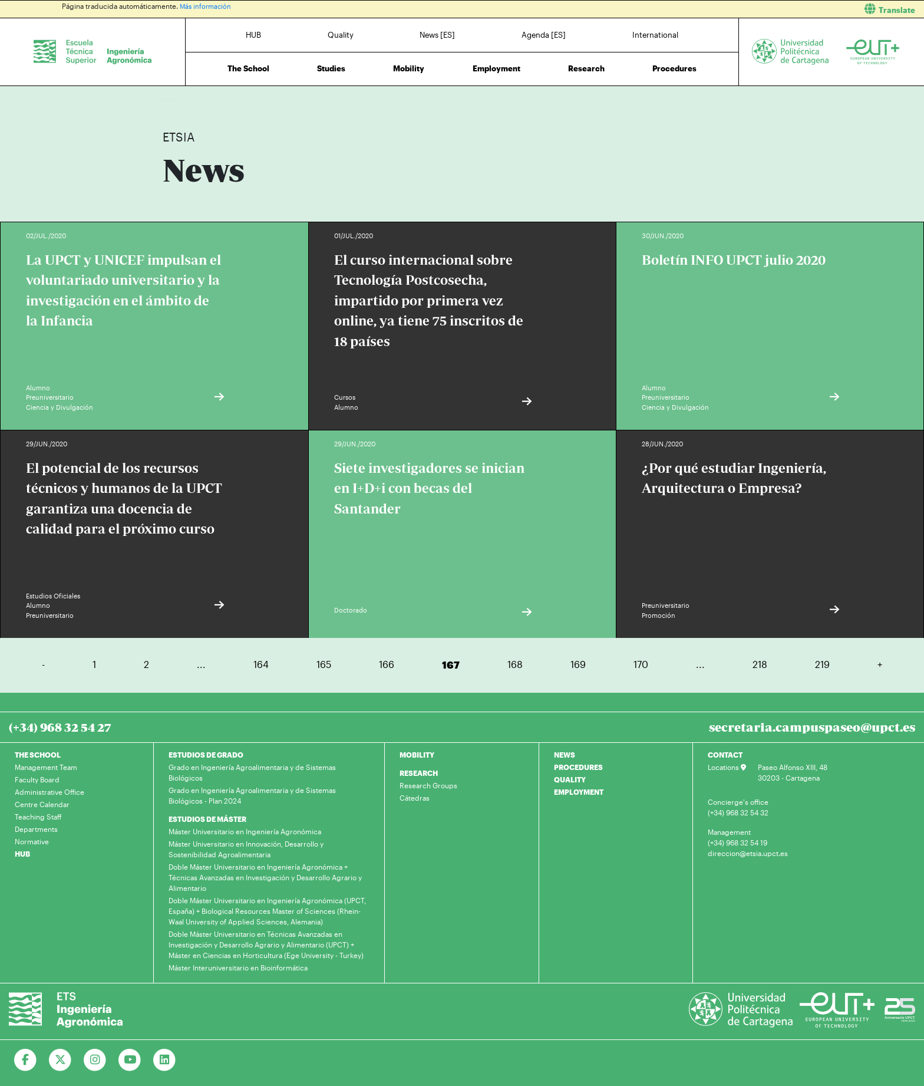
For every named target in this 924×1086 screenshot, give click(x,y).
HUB (253, 35)
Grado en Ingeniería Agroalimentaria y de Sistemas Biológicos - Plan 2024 (252, 795)
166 (386, 664)
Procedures (674, 68)
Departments (36, 829)
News (195, 99)
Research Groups (428, 785)
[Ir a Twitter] (60, 1060)
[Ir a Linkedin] (165, 1060)
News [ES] (437, 35)
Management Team (46, 767)
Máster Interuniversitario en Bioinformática (238, 967)
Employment (496, 68)
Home (173, 99)
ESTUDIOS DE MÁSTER (207, 819)
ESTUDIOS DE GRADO (206, 755)
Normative (32, 841)
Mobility (408, 68)
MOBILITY (417, 755)
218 (760, 664)
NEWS (564, 755)
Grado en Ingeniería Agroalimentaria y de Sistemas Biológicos (252, 772)
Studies (331, 68)
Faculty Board (37, 779)
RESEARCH (419, 773)
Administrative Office (49, 792)
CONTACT (725, 755)
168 (515, 664)
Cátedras (415, 798)
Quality (341, 35)
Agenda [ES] (544, 35)
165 (323, 664)
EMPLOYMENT (578, 792)
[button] (697, 9)
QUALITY (570, 779)
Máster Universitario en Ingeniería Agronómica (245, 831)
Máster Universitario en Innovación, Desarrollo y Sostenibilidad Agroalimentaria (246, 849)
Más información (207, 6)
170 (640, 664)
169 (578, 664)
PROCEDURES (578, 767)
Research (586, 68)
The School (248, 68)
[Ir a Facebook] (25, 1060)
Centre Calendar (42, 804)
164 (261, 664)
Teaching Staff (38, 816)
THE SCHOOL (38, 755)
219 (822, 664)
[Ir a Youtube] (130, 1060)
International (655, 35)
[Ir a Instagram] (95, 1060)
